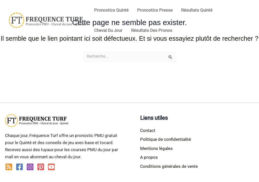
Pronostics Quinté (111, 10)
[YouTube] (51, 167)
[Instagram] (30, 167)
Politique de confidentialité (165, 139)
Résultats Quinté (196, 10)
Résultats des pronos (151, 30)
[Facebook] (19, 167)
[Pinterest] (41, 167)
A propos (149, 157)
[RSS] (9, 167)
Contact (147, 130)
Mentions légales (156, 148)
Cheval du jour (108, 30)
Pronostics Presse (154, 10)
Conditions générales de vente (169, 166)
